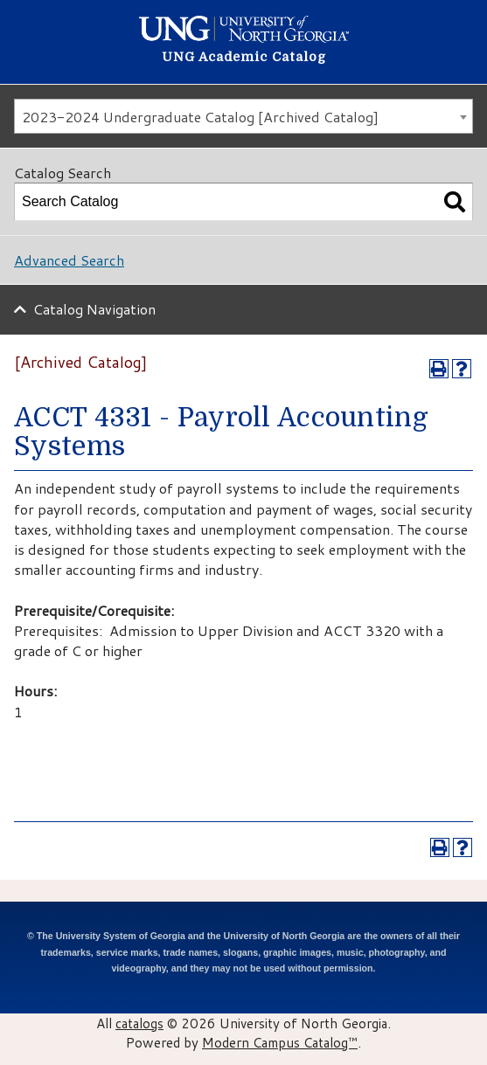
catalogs (139, 1023)
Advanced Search (69, 260)
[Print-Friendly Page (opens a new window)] (439, 368)
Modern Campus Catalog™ (280, 1042)
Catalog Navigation (94, 309)
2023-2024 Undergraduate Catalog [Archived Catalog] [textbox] (200, 117)
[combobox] (243, 116)
